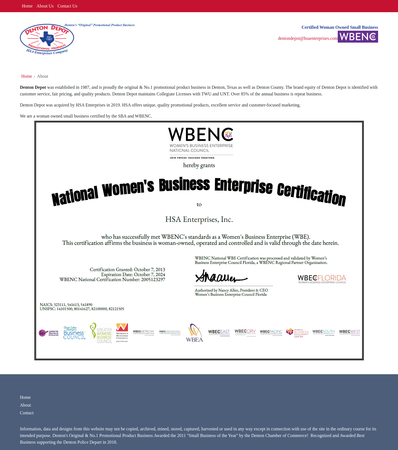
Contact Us (67, 6)
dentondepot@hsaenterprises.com (308, 38)
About (25, 405)
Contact (27, 412)
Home (27, 6)
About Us (45, 6)
